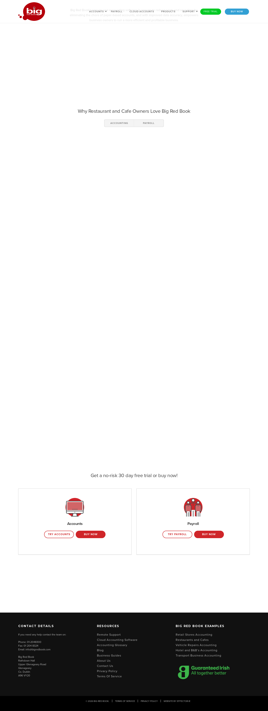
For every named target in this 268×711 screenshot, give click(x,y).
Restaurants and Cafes (192, 640)
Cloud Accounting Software (117, 640)
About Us (104, 661)
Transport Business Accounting (198, 655)
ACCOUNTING (119, 123)
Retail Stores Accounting (194, 635)
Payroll (116, 11)
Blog (100, 650)
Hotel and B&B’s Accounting (196, 650)
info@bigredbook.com (37, 649)
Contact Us (105, 666)
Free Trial (211, 11)
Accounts (96, 11)
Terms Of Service (109, 676)
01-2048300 (34, 642)
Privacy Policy (107, 671)
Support (189, 11)
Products (168, 11)
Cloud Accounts (142, 11)
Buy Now (237, 11)
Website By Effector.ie (177, 701)
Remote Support (109, 635)
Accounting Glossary (112, 645)
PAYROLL (148, 123)
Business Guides (109, 655)
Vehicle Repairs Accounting (196, 645)
